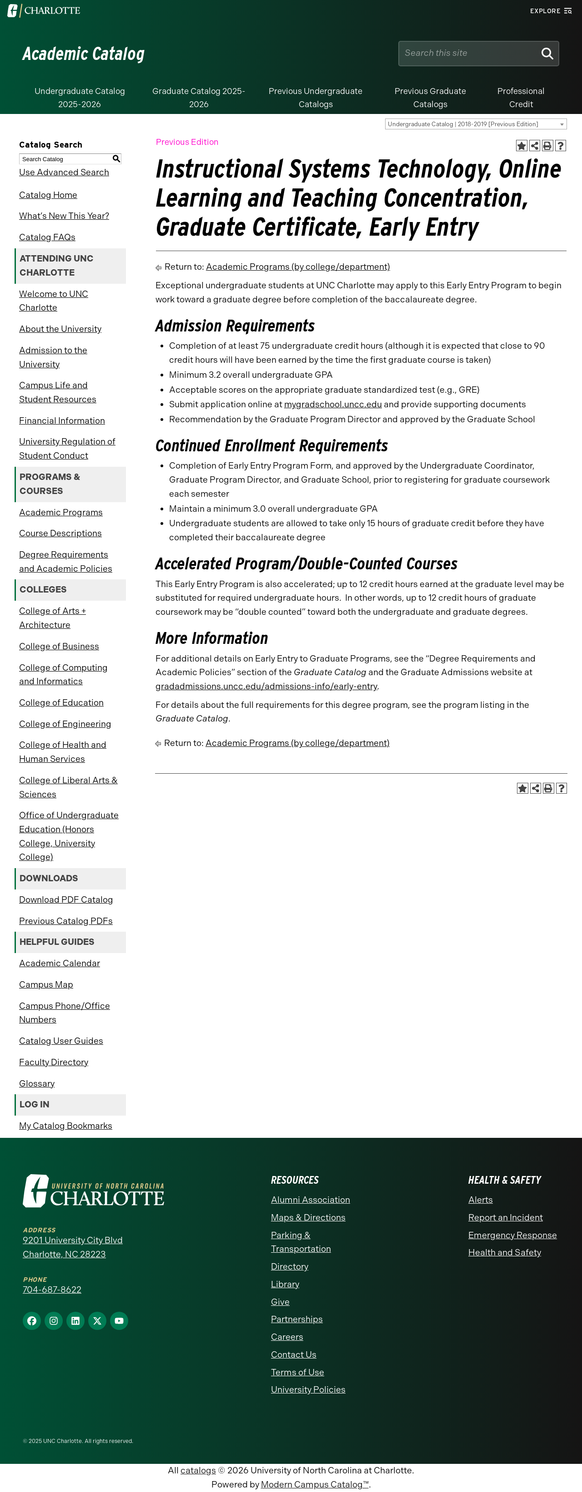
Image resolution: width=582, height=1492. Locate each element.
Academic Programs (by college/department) (298, 267)
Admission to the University (53, 357)
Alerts (480, 1200)
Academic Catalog (84, 54)
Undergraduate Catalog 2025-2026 (80, 97)
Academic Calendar (59, 963)
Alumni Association (310, 1200)
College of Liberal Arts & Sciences (68, 787)
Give (280, 1302)
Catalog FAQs (47, 237)
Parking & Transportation (301, 1242)
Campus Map (46, 984)
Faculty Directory (53, 1062)
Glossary (37, 1083)
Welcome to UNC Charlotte (53, 301)
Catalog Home (48, 195)
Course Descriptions (60, 533)
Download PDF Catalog (66, 899)
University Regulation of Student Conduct (67, 448)
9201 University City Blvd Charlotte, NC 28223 (73, 1247)
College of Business (59, 646)
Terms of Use (297, 1372)
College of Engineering (65, 724)
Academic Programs (61, 512)
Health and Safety (504, 1252)
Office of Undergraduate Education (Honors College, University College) (69, 836)
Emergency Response (512, 1235)
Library (285, 1284)
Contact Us (293, 1354)
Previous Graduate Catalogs (430, 97)
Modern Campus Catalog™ (315, 1484)
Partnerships (297, 1319)
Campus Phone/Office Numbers (64, 1013)
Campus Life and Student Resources (57, 392)
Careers (287, 1337)
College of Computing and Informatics (63, 674)
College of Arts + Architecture (52, 618)
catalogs (198, 1470)
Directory (289, 1266)
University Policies (308, 1389)
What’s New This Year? (64, 216)
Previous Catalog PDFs (66, 921)
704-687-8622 (52, 1290)
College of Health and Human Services (62, 752)
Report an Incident (505, 1217)
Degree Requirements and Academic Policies (65, 561)
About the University (60, 329)
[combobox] (476, 124)
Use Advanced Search (64, 172)
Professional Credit (521, 97)
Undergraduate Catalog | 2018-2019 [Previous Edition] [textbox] (463, 124)
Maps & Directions (308, 1217)
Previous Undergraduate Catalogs (315, 97)
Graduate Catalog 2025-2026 (199, 97)
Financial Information (62, 420)
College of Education (61, 702)
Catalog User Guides (61, 1041)
